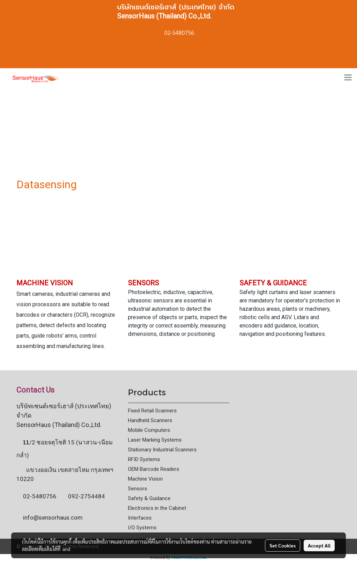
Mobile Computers (149, 430)
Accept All (319, 545)
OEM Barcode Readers (153, 469)
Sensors (137, 488)
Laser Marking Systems (155, 440)
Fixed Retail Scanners (152, 411)
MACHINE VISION (44, 283)
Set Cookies (282, 545)
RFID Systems (144, 459)
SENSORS (143, 283)
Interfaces (140, 518)
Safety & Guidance (149, 498)
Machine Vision (145, 479)
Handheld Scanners (150, 420)
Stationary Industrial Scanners (162, 450)
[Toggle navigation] (348, 78)
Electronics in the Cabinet (157, 508)
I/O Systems (142, 527)
